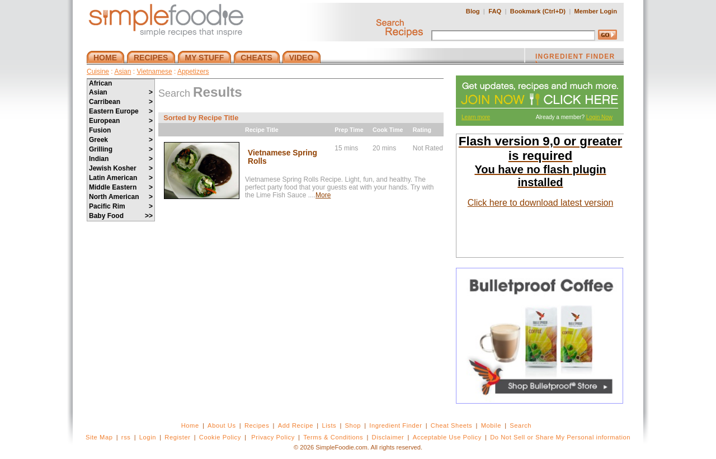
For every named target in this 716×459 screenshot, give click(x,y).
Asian (122, 71)
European (121, 121)
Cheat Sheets (452, 425)
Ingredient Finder (395, 425)
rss (126, 437)
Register (177, 437)
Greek (121, 140)
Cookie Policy (220, 437)
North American (121, 197)
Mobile (491, 425)
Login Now (599, 117)
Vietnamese (154, 71)
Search (520, 425)
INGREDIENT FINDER (575, 58)
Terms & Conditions (333, 437)
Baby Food (121, 216)
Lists (329, 425)
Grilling (121, 149)
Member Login (595, 11)
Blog (473, 11)
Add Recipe (295, 425)
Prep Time (349, 129)
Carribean (121, 102)
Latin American (121, 178)
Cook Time (388, 129)
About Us (222, 425)
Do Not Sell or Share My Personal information (560, 437)
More (323, 195)
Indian (121, 159)
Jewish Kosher (121, 168)
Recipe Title (262, 129)
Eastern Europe (121, 111)
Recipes (256, 425)
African (100, 83)
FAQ (494, 11)
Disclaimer (388, 437)
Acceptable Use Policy (447, 437)
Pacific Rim (121, 206)
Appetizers (193, 71)
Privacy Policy (272, 437)
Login (147, 437)
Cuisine (98, 71)
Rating (422, 129)
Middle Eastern (121, 187)
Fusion (121, 130)
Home (190, 425)
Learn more (475, 117)
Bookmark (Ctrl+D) (538, 11)
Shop (353, 425)
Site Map (99, 437)
